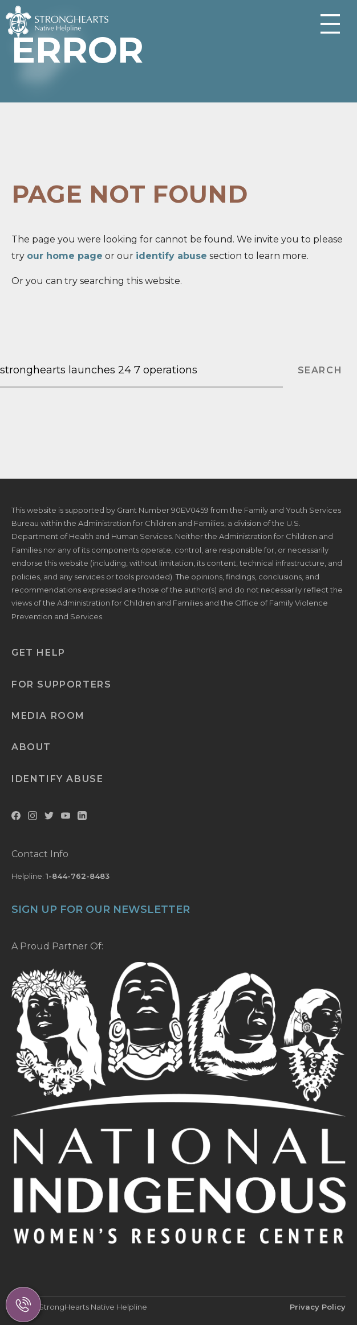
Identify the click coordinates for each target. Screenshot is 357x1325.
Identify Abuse (57, 778)
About (31, 747)
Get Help (38, 652)
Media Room (48, 715)
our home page (65, 255)
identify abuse (171, 255)
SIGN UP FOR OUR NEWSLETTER (100, 909)
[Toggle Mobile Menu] (330, 24)
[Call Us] (23, 1304)
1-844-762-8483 (77, 875)
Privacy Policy (318, 1306)
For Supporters (61, 684)
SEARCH (320, 370)
